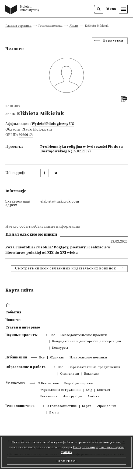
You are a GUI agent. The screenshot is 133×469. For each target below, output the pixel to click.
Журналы (57, 357)
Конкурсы (60, 348)
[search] (98, 9)
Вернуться (113, 40)
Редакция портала (78, 383)
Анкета (93, 396)
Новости (12, 320)
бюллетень (15, 383)
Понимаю (67, 461)
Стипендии (69, 373)
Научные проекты (21, 335)
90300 (23, 135)
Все (52, 335)
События (13, 312)
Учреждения (106, 406)
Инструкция (72, 396)
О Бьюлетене (48, 383)
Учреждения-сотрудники (60, 390)
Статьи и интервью (22, 327)
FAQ (89, 390)
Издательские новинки (88, 357)
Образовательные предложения (94, 367)
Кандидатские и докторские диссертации (86, 341)
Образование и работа (25, 367)
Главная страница (18, 26)
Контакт (103, 390)
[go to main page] (23, 10)
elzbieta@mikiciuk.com (59, 201)
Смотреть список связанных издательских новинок (65, 268)
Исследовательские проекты (83, 335)
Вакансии (91, 373)
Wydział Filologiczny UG (53, 124)
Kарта (86, 406)
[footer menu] (8, 305)
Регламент (48, 396)
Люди (73, 26)
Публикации (16, 357)
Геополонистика (19, 406)
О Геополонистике (62, 406)
